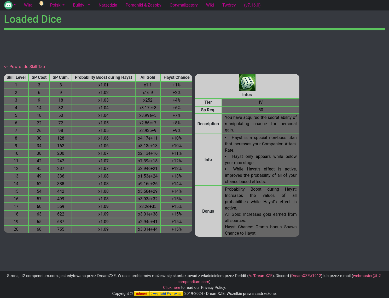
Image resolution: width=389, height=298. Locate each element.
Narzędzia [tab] (107, 5)
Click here (171, 287)
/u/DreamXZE (260, 275)
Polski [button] (55, 5)
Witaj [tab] (28, 5)
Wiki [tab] (210, 5)
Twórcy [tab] (229, 5)
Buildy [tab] (78, 5)
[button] (10, 5)
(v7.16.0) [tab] (252, 5)
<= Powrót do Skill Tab (24, 66)
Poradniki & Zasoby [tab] (143, 5)
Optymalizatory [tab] (184, 5)
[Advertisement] (195, 46)
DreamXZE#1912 (306, 275)
